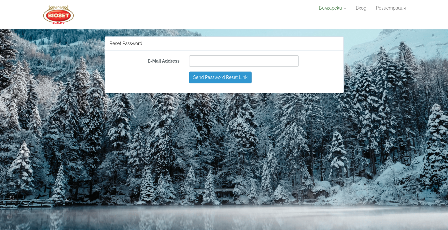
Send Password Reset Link (220, 77)
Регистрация (391, 8)
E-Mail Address (164, 61)
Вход (361, 8)
